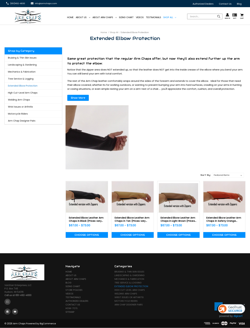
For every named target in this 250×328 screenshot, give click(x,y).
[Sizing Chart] (126, 17)
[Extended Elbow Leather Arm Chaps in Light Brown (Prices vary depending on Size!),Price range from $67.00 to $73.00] (178, 195)
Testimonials (73, 297)
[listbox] (228, 173)
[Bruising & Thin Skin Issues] (33, 57)
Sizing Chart (73, 286)
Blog (68, 282)
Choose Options (87, 233)
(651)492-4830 (18, 3)
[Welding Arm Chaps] (33, 99)
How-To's (71, 308)
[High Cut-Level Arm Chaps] (33, 92)
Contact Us (73, 304)
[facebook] (7, 302)
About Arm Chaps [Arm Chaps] (104, 17)
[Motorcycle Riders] (33, 113)
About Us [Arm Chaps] (83, 17)
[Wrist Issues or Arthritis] (33, 106)
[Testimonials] (153, 17)
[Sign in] (227, 16)
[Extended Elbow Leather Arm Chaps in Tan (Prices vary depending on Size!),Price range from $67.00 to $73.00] (133, 195)
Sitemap (70, 312)
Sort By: (205, 173)
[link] (230, 310)
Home (69, 271)
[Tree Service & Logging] (33, 78)
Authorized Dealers (77, 301)
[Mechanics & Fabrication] (33, 71)
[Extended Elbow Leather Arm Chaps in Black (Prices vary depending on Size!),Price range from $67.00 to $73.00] (87, 195)
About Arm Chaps (76, 279)
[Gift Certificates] (234, 16)
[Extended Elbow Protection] (33, 85)
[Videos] (140, 17)
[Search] (204, 16)
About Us (71, 275)
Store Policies (74, 290)
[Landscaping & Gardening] (33, 64)
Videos (69, 293)
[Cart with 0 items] (242, 16)
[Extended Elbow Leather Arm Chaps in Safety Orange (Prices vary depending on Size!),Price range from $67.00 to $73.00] (224, 195)
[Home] (70, 17)
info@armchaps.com (49, 3)
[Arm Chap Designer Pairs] (33, 120)
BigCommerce (48, 323)
